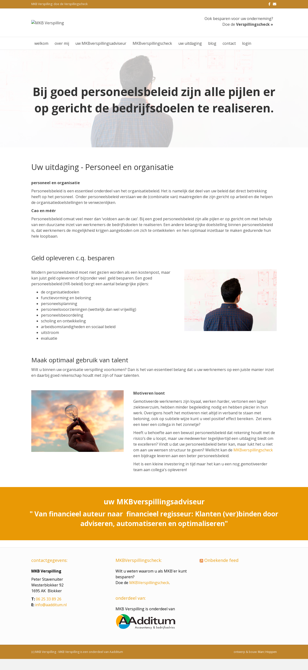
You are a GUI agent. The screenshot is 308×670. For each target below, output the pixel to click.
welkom (41, 54)
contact (229, 54)
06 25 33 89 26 (48, 610)
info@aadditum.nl (51, 615)
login (246, 54)
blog (212, 54)
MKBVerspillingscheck (149, 593)
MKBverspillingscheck (152, 54)
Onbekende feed (221, 571)
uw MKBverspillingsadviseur (100, 54)
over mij (62, 54)
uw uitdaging (190, 54)
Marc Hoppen (267, 663)
